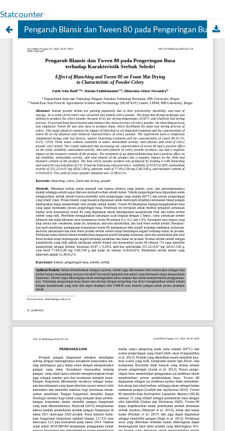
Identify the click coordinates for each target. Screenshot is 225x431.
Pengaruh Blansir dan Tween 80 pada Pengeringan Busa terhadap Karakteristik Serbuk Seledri (124, 29)
